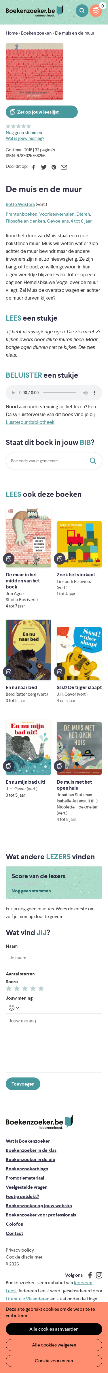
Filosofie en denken (25, 221)
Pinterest (54, 167)
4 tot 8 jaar (81, 221)
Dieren (83, 214)
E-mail (64, 167)
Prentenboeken (21, 214)
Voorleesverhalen (57, 214)
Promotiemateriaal (25, 1178)
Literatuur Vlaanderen (28, 1299)
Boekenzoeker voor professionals (41, 1215)
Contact (14, 1233)
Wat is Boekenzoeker (28, 1141)
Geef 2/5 (13, 126)
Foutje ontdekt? (22, 1196)
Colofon (14, 1224)
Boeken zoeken (82, 10)
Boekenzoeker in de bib (30, 1159)
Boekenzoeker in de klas (31, 1150)
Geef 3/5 (18, 126)
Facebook (34, 167)
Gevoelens (58, 221)
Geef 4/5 (23, 126)
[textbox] (54, 1040)
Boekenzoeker (34, 10)
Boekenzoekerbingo (27, 1169)
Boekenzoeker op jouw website (39, 1206)
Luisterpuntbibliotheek (30, 422)
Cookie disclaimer (24, 1257)
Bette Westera (20, 204)
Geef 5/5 (28, 126)
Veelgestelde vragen (27, 1187)
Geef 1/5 (8, 126)
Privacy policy (20, 1250)
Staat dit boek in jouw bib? (94, 460)
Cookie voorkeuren (54, 1361)
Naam (12, 946)
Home (12, 33)
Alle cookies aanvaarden (54, 1329)
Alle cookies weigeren (54, 1345)
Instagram (97, 1275)
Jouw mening (19, 998)
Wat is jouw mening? (25, 138)
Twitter (44, 167)
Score (12, 982)
